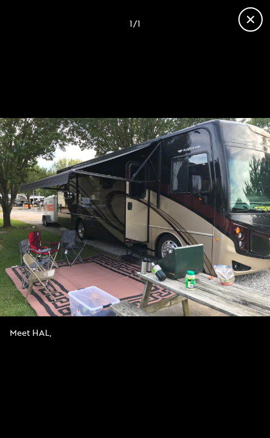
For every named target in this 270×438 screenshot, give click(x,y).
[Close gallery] (250, 19)
